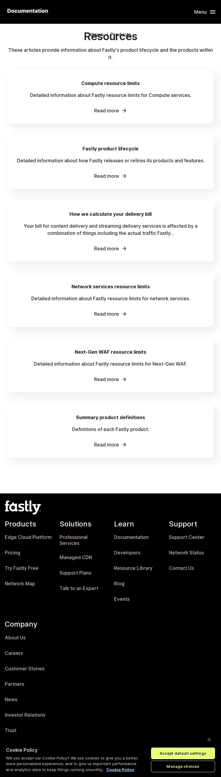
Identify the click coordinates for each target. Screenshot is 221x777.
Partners (14, 684)
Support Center (186, 537)
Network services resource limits (110, 287)
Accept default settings (183, 753)
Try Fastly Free (21, 568)
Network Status (186, 553)
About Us (15, 638)
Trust (10, 730)
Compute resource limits (110, 83)
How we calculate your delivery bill (110, 214)
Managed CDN (76, 557)
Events (122, 599)
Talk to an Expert (79, 588)
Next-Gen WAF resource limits (110, 352)
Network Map (20, 583)
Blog (119, 583)
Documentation (131, 537)
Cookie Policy (120, 769)
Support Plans (75, 573)
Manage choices (182, 766)
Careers (14, 653)
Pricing (12, 553)
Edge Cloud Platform (28, 537)
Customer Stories (24, 668)
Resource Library (133, 568)
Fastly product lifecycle (110, 149)
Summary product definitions (110, 417)
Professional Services (74, 540)
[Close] (209, 739)
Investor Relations (25, 715)
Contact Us (181, 568)
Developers (127, 553)
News (11, 699)
